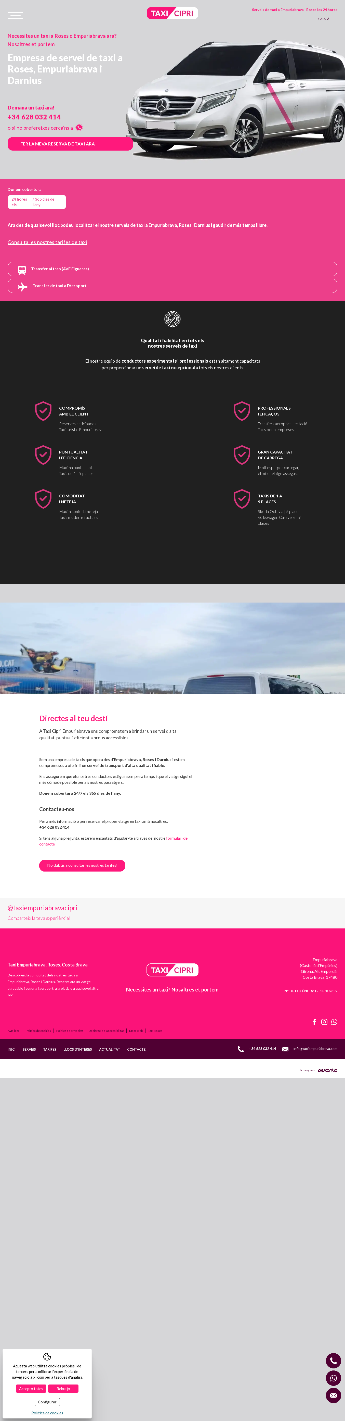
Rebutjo (63, 1388)
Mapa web (136, 1117)
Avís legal (14, 1117)
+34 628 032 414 (34, 117)
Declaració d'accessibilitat (106, 1117)
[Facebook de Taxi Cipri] (312, 1109)
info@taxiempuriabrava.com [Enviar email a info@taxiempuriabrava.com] (309, 1136)
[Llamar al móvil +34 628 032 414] (333, 1360)
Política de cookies (38, 1117)
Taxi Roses (155, 1117)
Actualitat (109, 1136)
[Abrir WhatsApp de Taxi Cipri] (332, 1109)
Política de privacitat (69, 1117)
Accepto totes (31, 1388)
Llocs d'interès (77, 1136)
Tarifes (49, 1136)
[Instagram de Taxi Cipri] (322, 1109)
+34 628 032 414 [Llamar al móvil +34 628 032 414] (257, 1136)
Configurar (47, 1402)
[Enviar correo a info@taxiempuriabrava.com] (333, 1395)
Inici (12, 1136)
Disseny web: (318, 1156)
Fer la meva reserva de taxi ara (57, 143)
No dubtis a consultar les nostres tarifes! (82, 865)
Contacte (136, 1136)
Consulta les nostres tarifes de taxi (47, 242)
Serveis (29, 1136)
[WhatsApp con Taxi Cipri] (333, 1378)
